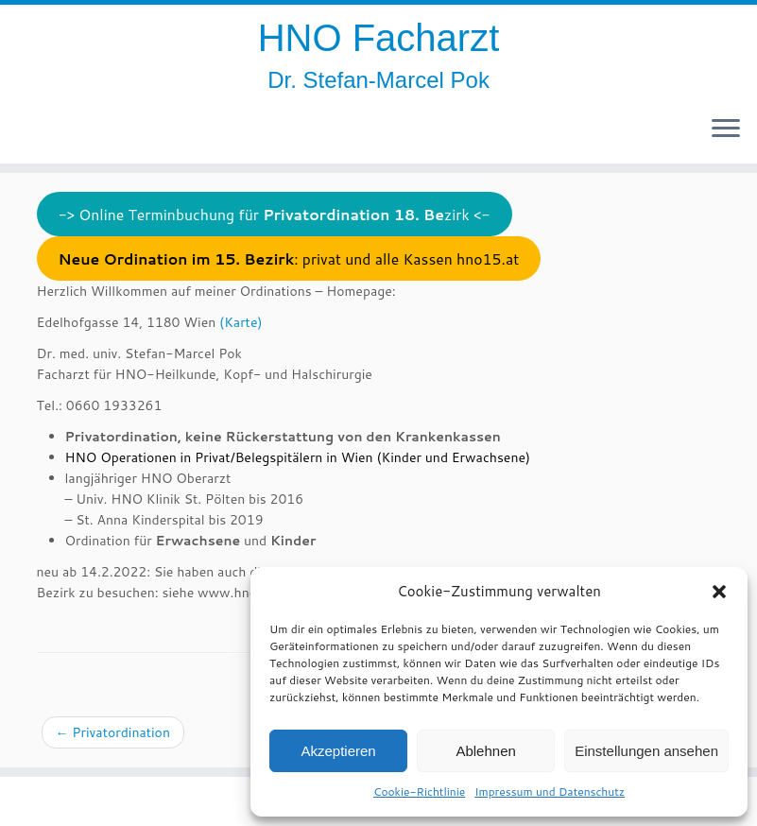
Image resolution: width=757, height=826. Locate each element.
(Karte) (240, 322)
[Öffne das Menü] (726, 129)
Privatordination (113, 732)
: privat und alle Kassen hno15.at (288, 259)
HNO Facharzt (379, 38)
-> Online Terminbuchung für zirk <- (274, 214)
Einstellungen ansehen (646, 751)
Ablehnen (485, 751)
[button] (719, 591)
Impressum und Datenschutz (549, 791)
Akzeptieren (338, 751)
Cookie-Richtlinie (419, 791)
